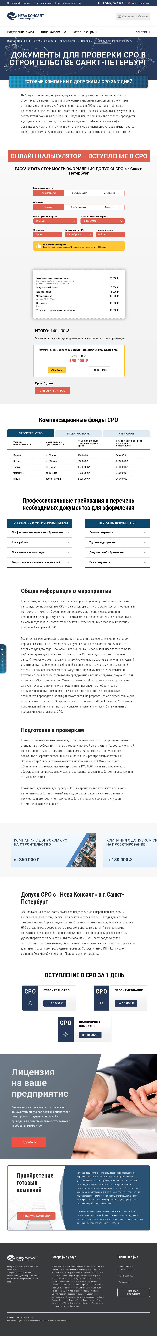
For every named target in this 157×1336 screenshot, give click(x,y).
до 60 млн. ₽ (41, 220)
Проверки (87, 40)
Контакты (142, 32)
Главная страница (17, 40)
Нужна (38, 234)
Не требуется (89, 220)
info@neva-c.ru (123, 1282)
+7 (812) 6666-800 (125, 1276)
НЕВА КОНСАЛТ (16, 1318)
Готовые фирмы (85, 32)
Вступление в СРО (20, 32)
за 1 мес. (102, 234)
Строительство (67, 40)
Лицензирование (53, 32)
